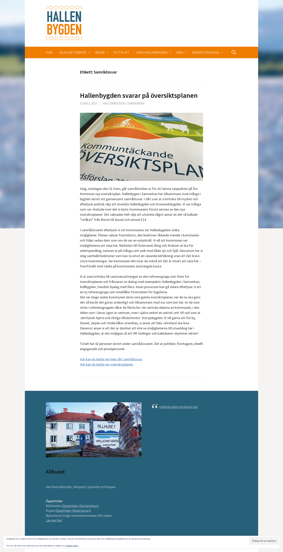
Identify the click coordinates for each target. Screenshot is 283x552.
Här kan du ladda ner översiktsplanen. (107, 364)
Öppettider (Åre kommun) (80, 506)
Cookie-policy (72, 545)
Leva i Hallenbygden (152, 52)
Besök (100, 52)
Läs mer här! (54, 520)
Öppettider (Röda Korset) (73, 511)
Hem (49, 52)
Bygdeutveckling (205, 52)
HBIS (179, 52)
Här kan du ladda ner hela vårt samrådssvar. (111, 359)
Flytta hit (121, 52)
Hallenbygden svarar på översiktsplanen (139, 95)
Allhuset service (72, 52)
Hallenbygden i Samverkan (123, 103)
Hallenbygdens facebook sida (178, 407)
